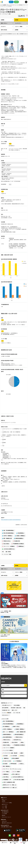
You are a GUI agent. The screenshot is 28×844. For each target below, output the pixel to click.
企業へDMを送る (4, 29)
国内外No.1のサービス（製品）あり (9, 784)
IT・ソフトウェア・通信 (6, 554)
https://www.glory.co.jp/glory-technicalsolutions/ (11, 519)
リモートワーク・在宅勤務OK (8, 546)
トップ (1, 4)
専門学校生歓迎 (12, 763)
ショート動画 (4, 806)
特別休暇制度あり (20, 533)
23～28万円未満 (13, 755)
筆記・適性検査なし (6, 766)
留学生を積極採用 (15, 758)
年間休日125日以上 (6, 739)
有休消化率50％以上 (16, 739)
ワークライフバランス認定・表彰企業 (9, 753)
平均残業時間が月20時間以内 (17, 543)
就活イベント (4, 799)
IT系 (3, 551)
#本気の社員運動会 (17, 705)
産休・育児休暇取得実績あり (8, 530)
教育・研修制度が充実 (7, 538)
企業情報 (2, 19)
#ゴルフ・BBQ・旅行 (16, 712)
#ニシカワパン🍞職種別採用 (6, 712)
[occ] (14, 692)
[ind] (14, 689)
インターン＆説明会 (14, 842)
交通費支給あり (20, 546)
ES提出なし (21, 763)
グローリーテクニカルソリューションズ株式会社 (14, 4)
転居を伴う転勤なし (6, 745)
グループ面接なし (6, 771)
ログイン (11, 1)
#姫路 (24, 707)
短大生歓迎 (4, 763)
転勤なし (22, 742)
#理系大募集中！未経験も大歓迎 (16, 707)
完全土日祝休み (5, 543)
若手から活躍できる (15, 774)
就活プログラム (5, 804)
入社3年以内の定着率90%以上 (8, 549)
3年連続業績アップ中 (6, 779)
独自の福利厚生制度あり (7, 737)
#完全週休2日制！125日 (6, 710)
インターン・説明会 (18, 26)
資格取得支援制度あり (19, 538)
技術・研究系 (8, 551)
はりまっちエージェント (6, 817)
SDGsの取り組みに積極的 (18, 779)
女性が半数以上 (5, 776)
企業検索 (4, 4)
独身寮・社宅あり (16, 726)
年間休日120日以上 (6, 541)
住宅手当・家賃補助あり (7, 535)
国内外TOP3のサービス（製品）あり (9, 787)
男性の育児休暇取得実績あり (8, 533)
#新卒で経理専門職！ (5, 707)
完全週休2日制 (16, 541)
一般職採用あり (5, 758)
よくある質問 (4, 813)
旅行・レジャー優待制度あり (8, 731)
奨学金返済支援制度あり (19, 734)
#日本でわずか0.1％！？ (6, 715)
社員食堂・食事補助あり (20, 535)
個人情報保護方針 (5, 812)
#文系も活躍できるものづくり (7, 705)
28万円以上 (21, 755)
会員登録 (16, 1)
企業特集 (16, 29)
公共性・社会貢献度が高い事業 (8, 782)
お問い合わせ (4, 821)
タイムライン (3, 26)
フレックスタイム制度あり (7, 750)
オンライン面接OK (16, 771)
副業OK (21, 753)
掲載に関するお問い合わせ (7, 822)
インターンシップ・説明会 (7, 802)
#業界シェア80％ (14, 710)
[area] (14, 696)
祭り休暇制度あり (6, 726)
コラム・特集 (4, 807)
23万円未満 (4, 755)
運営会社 (3, 815)
